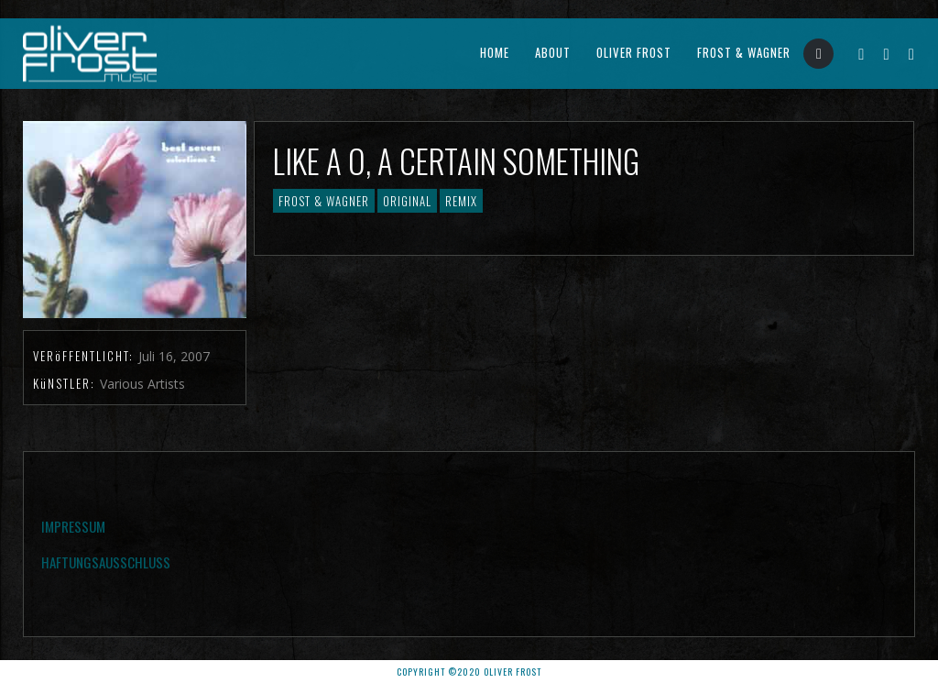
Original (407, 201)
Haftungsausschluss (105, 562)
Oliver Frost (633, 52)
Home (494, 52)
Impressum (73, 526)
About (553, 52)
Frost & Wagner (744, 52)
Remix (461, 201)
